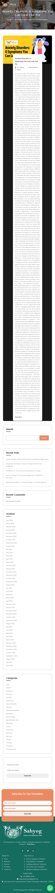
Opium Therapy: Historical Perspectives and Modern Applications (27, 459)
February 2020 (11, 643)
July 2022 (9, 588)
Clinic (7, 684)
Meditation (9, 714)
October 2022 (10, 578)
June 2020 (9, 630)
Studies (8, 739)
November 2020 (11, 614)
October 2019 (10, 653)
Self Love (9, 733)
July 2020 (9, 627)
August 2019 (10, 659)
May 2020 (9, 633)
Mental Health (10, 717)
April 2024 (9, 520)
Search (9, 429)
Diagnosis (9, 691)
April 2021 (9, 601)
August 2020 (10, 623)
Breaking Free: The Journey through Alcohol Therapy (23, 471)
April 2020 (9, 636)
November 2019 (11, 649)
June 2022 (9, 591)
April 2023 (9, 559)
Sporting (9, 736)
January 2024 (10, 530)
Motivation (9, 723)
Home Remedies (11, 704)
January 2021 (10, 607)
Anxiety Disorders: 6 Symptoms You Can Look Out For (26, 61)
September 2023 (11, 543)
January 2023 (10, 569)
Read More (18, 417)
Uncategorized (11, 749)
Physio (8, 726)
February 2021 (11, 604)
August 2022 (10, 585)
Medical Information (12, 710)
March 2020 (10, 640)
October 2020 (10, 617)
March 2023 (10, 562)
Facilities (9, 697)
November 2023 (11, 536)
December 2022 (11, 572)
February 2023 (11, 565)
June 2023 (9, 552)
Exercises (9, 694)
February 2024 (11, 527)
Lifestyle (9, 707)
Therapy (9, 743)
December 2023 (11, 533)
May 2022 (9, 594)
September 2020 (11, 620)
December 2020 (11, 611)
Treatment (9, 746)
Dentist (8, 688)
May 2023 (9, 556)
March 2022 (10, 598)
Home (9, 19)
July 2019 (9, 662)
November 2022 (11, 575)
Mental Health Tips (12, 720)
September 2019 (11, 656)
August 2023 (10, 546)
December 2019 (11, 646)
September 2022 (11, 582)
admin (21, 67)
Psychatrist (9, 730)
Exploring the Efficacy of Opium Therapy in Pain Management (26, 482)
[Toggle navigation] (50, 4)
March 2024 (10, 523)
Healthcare (9, 701)
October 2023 (10, 540)
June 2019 (9, 665)
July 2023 (9, 549)
